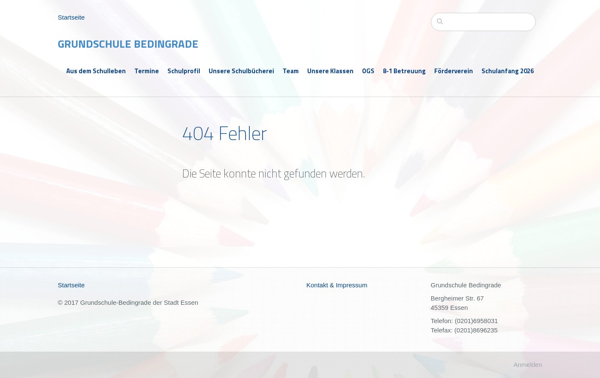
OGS (368, 71)
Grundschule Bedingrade (128, 43)
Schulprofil (183, 71)
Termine (146, 71)
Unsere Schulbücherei (241, 71)
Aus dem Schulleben (96, 71)
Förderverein (453, 71)
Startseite (71, 17)
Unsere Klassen (330, 71)
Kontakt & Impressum (336, 285)
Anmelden (527, 364)
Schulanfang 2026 (507, 71)
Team (291, 71)
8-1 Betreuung (404, 71)
